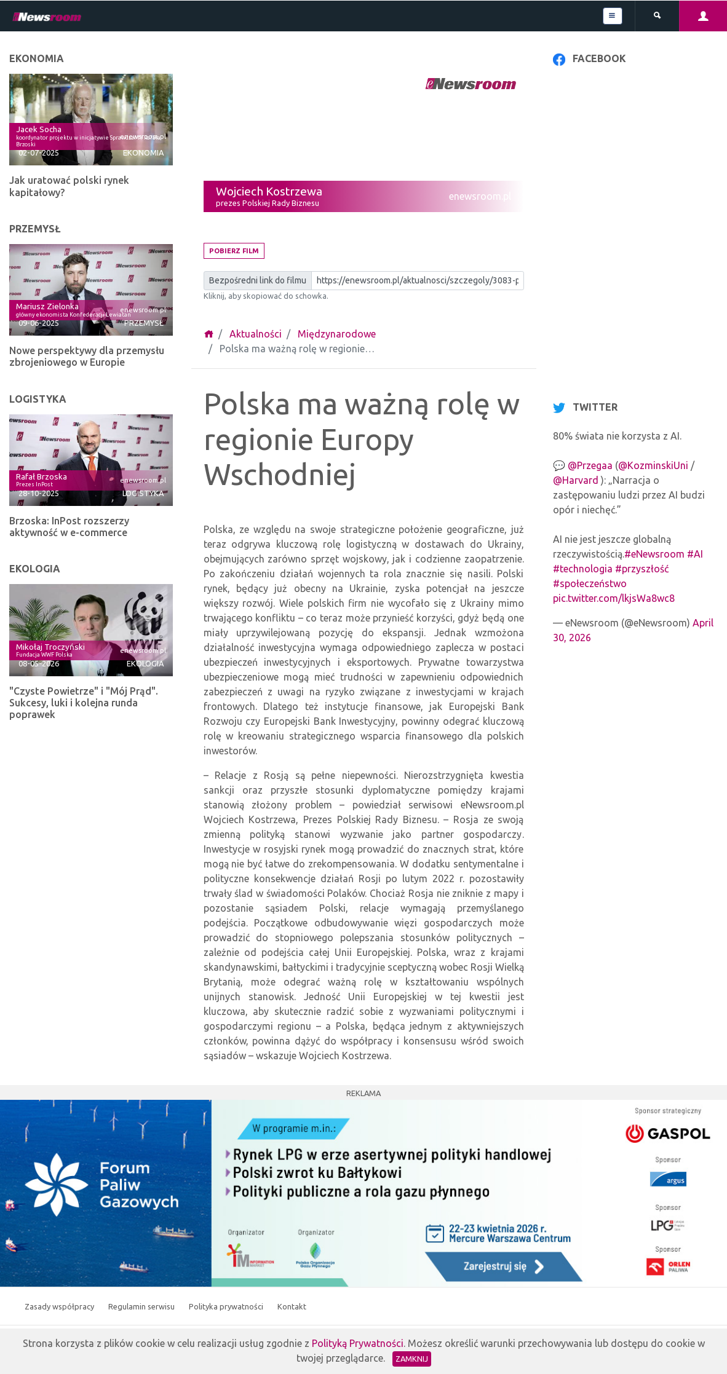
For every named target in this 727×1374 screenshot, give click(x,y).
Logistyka (143, 493)
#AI (695, 553)
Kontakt (291, 1306)
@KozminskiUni (653, 465)
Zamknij (411, 1358)
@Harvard (575, 480)
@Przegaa (590, 465)
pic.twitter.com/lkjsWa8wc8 (614, 598)
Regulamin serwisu (142, 1306)
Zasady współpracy (60, 1306)
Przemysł (144, 322)
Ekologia (145, 663)
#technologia (583, 568)
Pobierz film (234, 251)
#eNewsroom (654, 553)
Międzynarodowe (337, 333)
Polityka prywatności (227, 1306)
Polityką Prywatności (357, 1343)
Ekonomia (143, 152)
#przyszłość (642, 568)
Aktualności (255, 333)
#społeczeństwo (590, 583)
